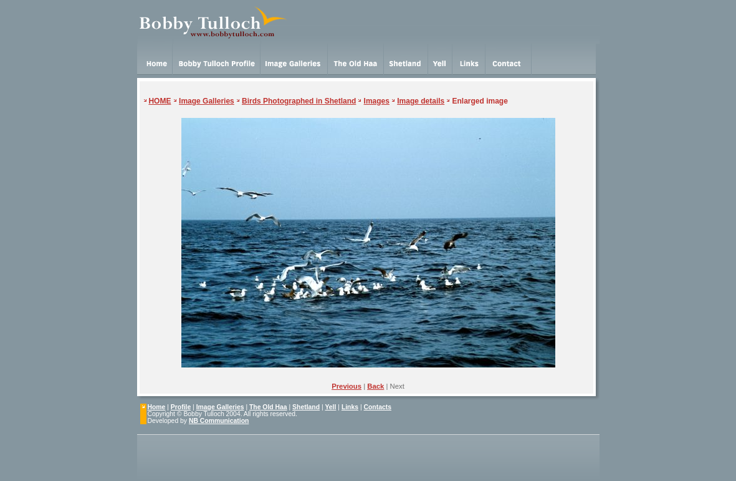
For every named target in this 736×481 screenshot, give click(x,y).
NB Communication (219, 420)
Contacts (377, 407)
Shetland (306, 407)
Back (375, 386)
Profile (181, 407)
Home (157, 407)
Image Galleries (206, 101)
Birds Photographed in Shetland (299, 101)
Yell (330, 407)
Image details (420, 101)
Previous (346, 386)
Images (377, 101)
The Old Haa (268, 407)
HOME (159, 101)
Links (350, 407)
